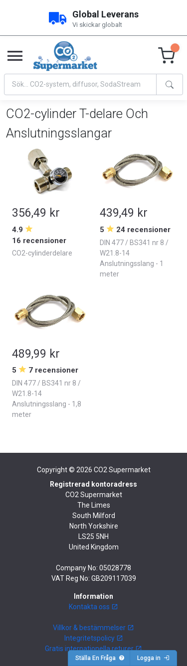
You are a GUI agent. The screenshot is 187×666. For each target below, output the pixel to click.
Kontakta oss (93, 607)
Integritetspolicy (93, 638)
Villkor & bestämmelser (93, 628)
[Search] (80, 84)
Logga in (153, 658)
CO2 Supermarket (122, 470)
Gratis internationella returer (93, 649)
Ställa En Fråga (100, 658)
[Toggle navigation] (15, 56)
